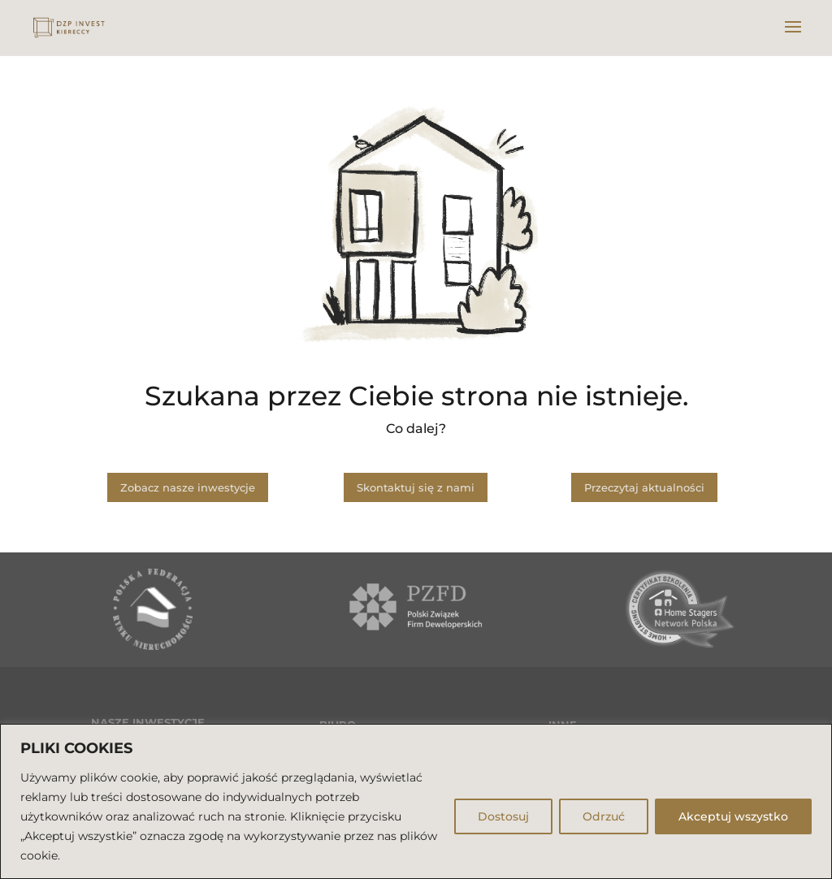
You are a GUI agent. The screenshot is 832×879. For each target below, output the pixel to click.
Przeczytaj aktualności (644, 487)
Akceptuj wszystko (733, 816)
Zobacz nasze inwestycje (187, 487)
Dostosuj (503, 816)
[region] (416, 801)
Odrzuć (604, 816)
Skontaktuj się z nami (415, 487)
